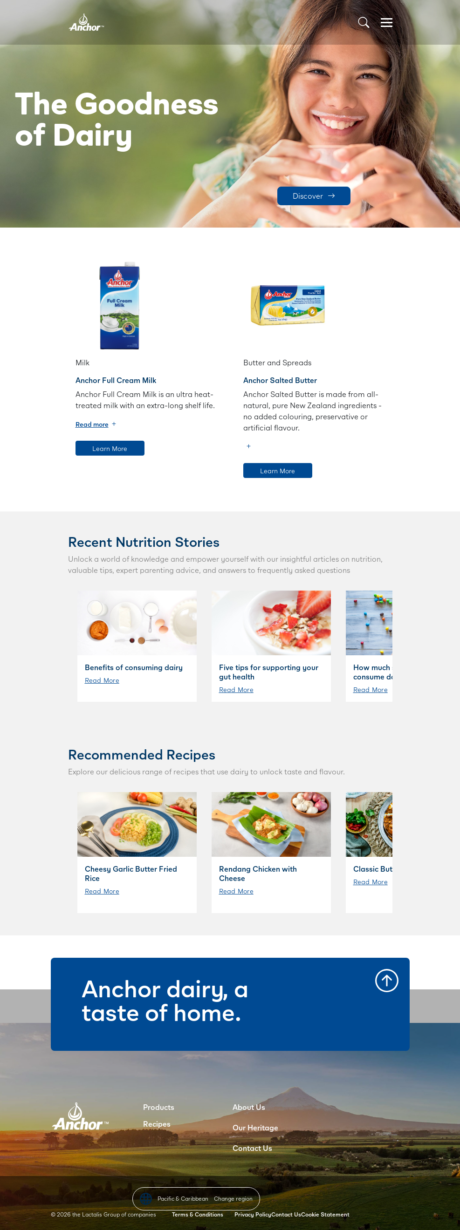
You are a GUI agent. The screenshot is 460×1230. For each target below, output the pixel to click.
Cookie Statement (325, 1214)
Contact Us (252, 1147)
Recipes (157, 1123)
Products (158, 1106)
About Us (249, 1106)
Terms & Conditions (197, 1214)
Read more (92, 424)
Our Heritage (255, 1127)
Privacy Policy (252, 1214)
